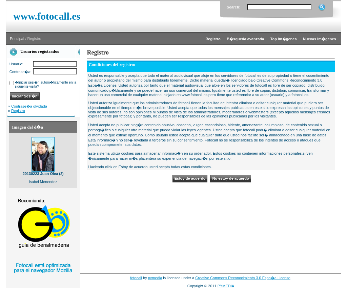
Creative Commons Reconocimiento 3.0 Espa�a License (242, 278)
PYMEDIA (226, 286)
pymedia (155, 278)
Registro (18, 111)
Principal (17, 39)
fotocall (136, 278)
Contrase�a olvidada (29, 106)
